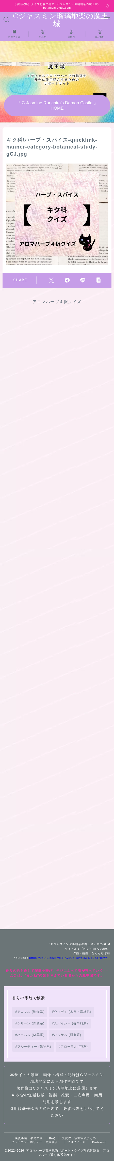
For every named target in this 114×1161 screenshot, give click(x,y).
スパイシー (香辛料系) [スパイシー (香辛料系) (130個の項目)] (71, 1023)
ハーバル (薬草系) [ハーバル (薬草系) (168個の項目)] (30, 1035)
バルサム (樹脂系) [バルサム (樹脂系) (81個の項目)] (67, 1035)
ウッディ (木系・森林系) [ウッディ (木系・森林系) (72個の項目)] (72, 1011)
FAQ (52, 1138)
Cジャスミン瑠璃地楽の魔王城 (57, 20)
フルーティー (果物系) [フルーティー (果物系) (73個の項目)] (34, 1046)
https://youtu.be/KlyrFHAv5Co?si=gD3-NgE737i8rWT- (69, 957)
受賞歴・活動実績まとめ (79, 1138)
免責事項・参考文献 (29, 1138)
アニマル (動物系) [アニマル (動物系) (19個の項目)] (30, 1011)
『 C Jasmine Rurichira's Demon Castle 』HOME (57, 105)
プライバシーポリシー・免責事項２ (36, 1141)
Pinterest (99, 1142)
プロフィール (76, 1141)
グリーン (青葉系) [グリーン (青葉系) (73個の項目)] (30, 1023)
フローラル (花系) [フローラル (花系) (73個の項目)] (74, 1046)
